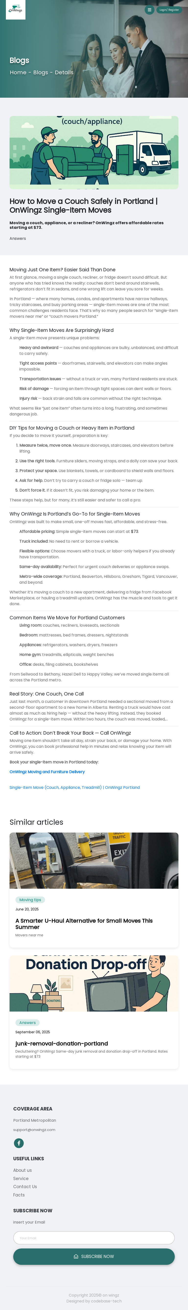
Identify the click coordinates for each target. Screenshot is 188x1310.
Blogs (40, 72)
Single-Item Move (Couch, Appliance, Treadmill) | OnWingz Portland (75, 787)
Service (21, 1179)
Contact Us (25, 1187)
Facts (19, 1195)
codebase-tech (106, 1301)
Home (18, 72)
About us (22, 1170)
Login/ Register (169, 10)
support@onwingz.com (34, 1129)
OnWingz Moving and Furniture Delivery (47, 772)
